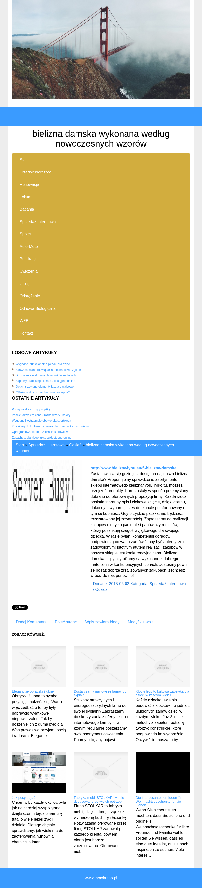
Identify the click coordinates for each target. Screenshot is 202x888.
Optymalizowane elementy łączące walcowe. (45, 386)
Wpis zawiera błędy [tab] (102, 622)
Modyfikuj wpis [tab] (140, 622)
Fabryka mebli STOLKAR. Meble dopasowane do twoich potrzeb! (99, 799)
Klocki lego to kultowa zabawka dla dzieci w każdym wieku (50, 426)
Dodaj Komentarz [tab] (31, 622)
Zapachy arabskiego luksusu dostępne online (45, 381)
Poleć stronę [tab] (66, 622)
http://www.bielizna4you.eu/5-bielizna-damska (134, 468)
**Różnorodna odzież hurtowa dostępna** (43, 392)
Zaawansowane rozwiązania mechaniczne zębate (48, 370)
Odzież (75, 445)
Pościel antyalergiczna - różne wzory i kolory (41, 415)
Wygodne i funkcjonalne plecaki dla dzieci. (43, 364)
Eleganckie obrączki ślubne (33, 691)
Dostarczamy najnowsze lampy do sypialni (100, 693)
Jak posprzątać (23, 798)
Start (20, 445)
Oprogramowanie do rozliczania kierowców (40, 432)
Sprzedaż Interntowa (46, 445)
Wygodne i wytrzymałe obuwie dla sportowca (41, 420)
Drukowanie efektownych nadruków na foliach (46, 375)
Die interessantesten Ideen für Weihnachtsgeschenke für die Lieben (159, 801)
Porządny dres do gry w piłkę (31, 409)
